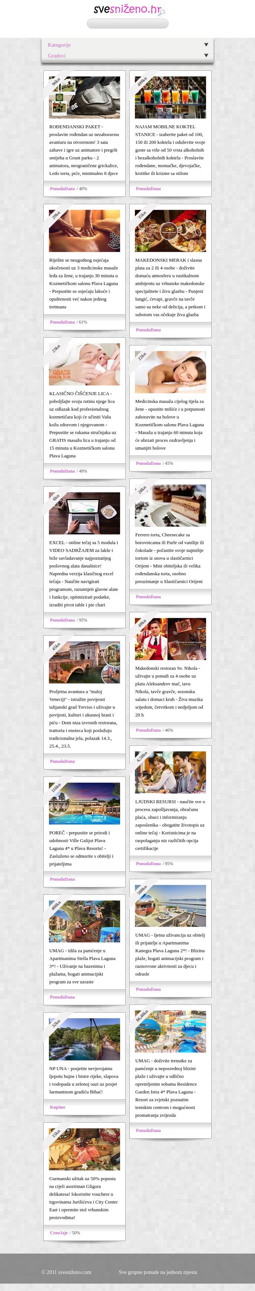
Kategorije (59, 45)
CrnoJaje (59, 1232)
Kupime (57, 1107)
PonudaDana (62, 188)
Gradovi (57, 56)
